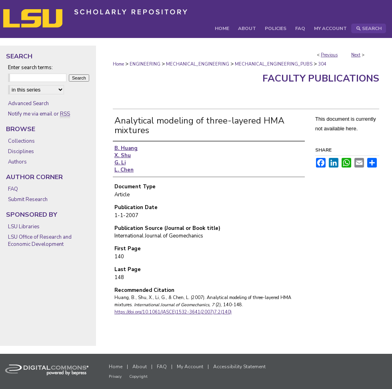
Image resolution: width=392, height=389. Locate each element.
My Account (190, 366)
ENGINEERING (145, 64)
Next (355, 55)
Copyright (138, 376)
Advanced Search (28, 103)
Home (118, 64)
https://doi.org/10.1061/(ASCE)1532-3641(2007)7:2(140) (173, 312)
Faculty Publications (320, 78)
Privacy (115, 376)
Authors (17, 162)
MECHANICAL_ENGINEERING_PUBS (273, 64)
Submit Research (28, 199)
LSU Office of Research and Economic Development (40, 240)
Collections (21, 141)
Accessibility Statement (239, 366)
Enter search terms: (30, 67)
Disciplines (21, 151)
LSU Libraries (24, 226)
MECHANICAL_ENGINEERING (197, 64)
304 (322, 64)
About (139, 366)
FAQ (13, 189)
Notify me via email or (39, 114)
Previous (329, 55)
